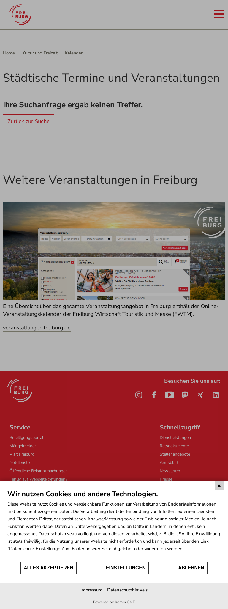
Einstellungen (125, 567)
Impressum (91, 590)
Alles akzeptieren (48, 567)
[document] (114, 525)
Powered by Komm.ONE (114, 602)
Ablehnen (191, 567)
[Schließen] (219, 485)
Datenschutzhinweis (127, 590)
